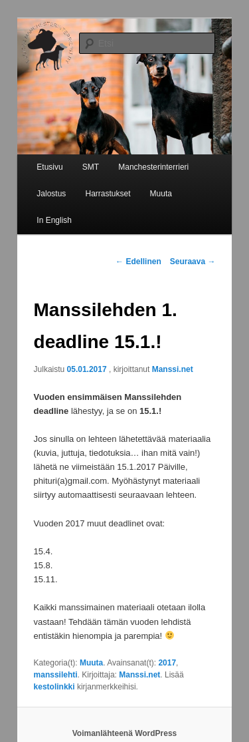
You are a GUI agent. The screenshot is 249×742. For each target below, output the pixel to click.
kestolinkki (54, 686)
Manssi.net (172, 369)
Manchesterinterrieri (153, 167)
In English (54, 220)
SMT (90, 167)
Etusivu (49, 167)
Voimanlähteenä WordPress (124, 733)
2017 (167, 662)
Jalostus (51, 193)
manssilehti (56, 674)
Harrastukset (107, 193)
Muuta (161, 193)
